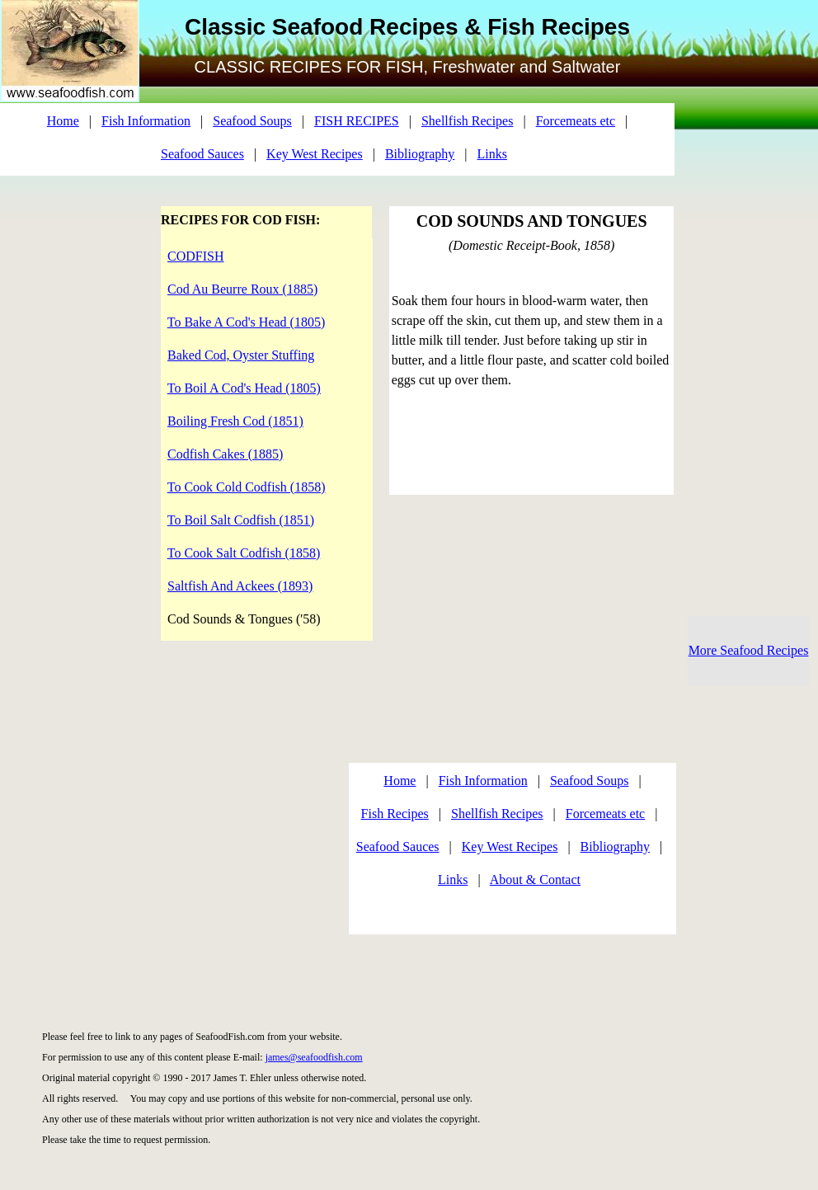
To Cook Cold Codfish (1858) (246, 487)
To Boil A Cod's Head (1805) (244, 388)
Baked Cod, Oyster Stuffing (240, 355)
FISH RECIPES (356, 121)
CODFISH (195, 256)
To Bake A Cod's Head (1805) (246, 322)
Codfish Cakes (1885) (225, 454)
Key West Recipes (314, 154)
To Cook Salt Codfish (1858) (244, 553)
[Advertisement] (162, 852)
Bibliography (419, 154)
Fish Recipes (395, 814)
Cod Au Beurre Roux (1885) (242, 289)
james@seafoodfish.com (314, 1057)
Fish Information (145, 121)
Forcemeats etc (575, 121)
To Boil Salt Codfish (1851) (240, 520)
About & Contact (535, 880)
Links (492, 154)
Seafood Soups (252, 121)
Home (63, 121)
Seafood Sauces (202, 154)
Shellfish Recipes (467, 121)
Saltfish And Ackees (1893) (240, 586)
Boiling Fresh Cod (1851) (235, 421)
